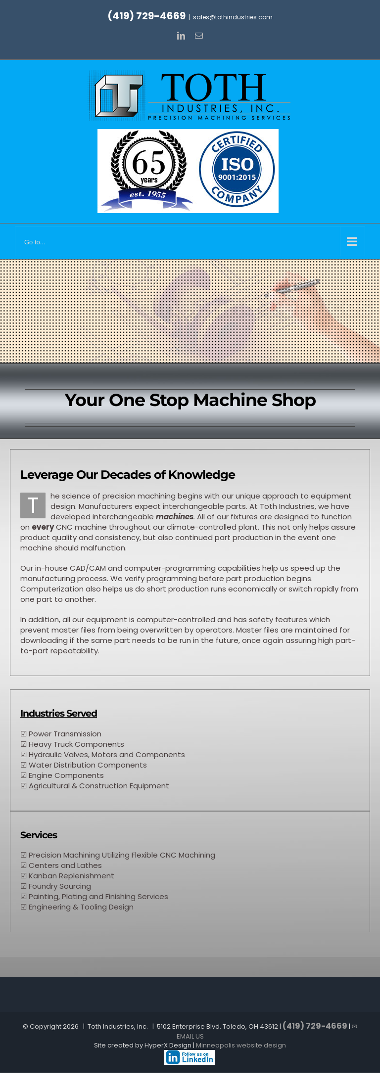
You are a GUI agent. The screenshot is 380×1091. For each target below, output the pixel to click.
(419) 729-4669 (146, 16)
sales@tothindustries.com (233, 17)
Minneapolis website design (241, 1045)
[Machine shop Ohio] (189, 1054)
